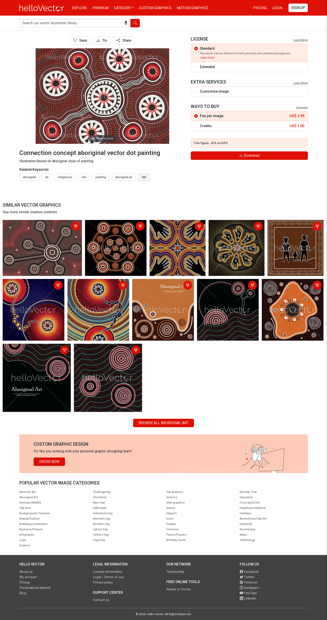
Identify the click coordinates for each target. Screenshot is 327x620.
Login (277, 8)
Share (123, 40)
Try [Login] (101, 40)
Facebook (249, 572)
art (47, 177)
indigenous (65, 177)
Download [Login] (249, 155)
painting (100, 177)
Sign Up (298, 8)
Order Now (49, 461)
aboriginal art (123, 177)
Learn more (207, 57)
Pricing (260, 8)
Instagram (249, 588)
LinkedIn (248, 598)
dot (84, 177)
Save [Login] (80, 40)
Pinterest (248, 582)
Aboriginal (29, 177)
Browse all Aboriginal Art (163, 423)
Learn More (300, 40)
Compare (302, 107)
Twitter (247, 577)
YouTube (248, 593)
